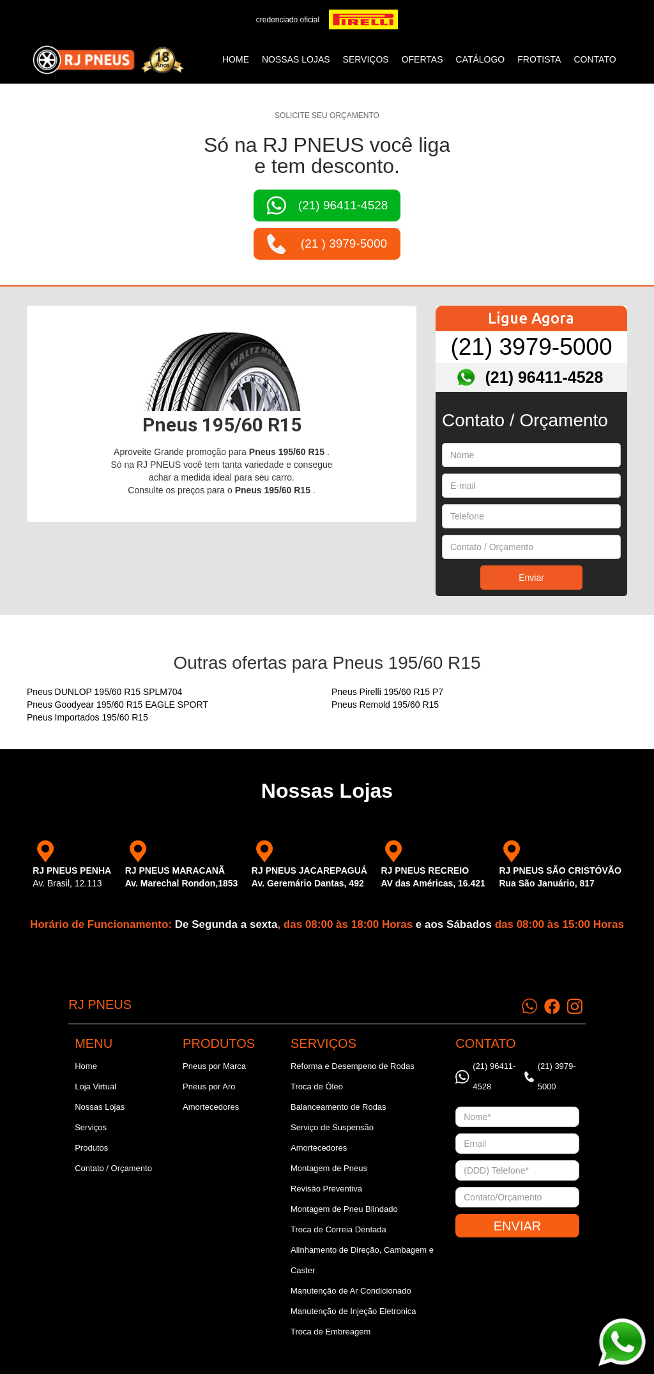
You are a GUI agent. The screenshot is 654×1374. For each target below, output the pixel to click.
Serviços (91, 1127)
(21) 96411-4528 (544, 377)
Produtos (91, 1148)
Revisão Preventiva (326, 1188)
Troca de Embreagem (330, 1331)
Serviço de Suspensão (332, 1127)
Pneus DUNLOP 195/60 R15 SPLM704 (104, 692)
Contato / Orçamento (113, 1168)
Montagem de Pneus (329, 1168)
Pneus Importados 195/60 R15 (87, 717)
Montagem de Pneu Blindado (344, 1209)
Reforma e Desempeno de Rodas (352, 1066)
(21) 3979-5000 (531, 347)
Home (235, 59)
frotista (539, 59)
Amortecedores (211, 1107)
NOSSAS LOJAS (296, 59)
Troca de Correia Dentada (338, 1229)
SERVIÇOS (366, 59)
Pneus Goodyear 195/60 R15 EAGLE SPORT (117, 704)
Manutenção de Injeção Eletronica (353, 1311)
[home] (108, 60)
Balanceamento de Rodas (338, 1107)
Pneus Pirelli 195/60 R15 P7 (387, 692)
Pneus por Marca (214, 1066)
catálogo (480, 59)
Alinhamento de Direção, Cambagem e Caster (362, 1260)
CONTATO (595, 59)
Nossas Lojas (100, 1107)
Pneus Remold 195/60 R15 (385, 704)
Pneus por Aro (209, 1086)
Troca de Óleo (317, 1086)
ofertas (422, 59)
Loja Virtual (95, 1086)
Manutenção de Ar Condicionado (351, 1291)
